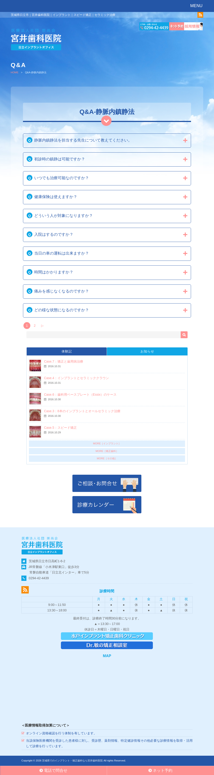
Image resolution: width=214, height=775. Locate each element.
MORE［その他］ (107, 458)
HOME (15, 72)
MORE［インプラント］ (107, 443)
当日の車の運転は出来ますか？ (61, 253)
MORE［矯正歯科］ (107, 451)
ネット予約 (160, 770)
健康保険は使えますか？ (55, 197)
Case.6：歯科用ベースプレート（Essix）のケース (80, 394)
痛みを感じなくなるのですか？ (61, 291)
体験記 (67, 351)
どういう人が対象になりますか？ (63, 215)
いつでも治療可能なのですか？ (61, 178)
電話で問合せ (53, 770)
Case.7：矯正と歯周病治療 (63, 361)
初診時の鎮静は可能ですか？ (59, 159)
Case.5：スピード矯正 (60, 427)
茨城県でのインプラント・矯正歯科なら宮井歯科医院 (72, 760)
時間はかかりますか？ (53, 272)
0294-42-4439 (39, 578)
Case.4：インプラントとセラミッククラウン (76, 378)
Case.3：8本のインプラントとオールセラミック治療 (82, 411)
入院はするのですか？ (53, 234)
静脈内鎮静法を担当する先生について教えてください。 (83, 140)
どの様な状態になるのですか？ (61, 310)
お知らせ (147, 351)
